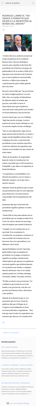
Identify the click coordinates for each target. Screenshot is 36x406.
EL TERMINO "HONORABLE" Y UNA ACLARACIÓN (17, 365)
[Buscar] (33, 3)
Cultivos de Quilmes (12, 3)
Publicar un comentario (11, 332)
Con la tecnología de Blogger (18, 403)
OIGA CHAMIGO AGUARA (9, 347)
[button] (3, 30)
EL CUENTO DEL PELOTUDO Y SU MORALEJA (15, 383)
